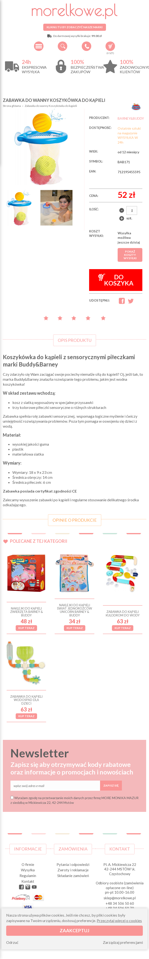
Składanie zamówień (73, 875)
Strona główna (12, 106)
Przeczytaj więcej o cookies (119, 920)
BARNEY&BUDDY (131, 118)
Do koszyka (115, 280)
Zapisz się (111, 785)
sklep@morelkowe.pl (120, 898)
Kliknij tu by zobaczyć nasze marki (75, 27)
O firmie (28, 864)
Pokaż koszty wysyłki (130, 255)
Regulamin (27, 875)
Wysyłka (28, 870)
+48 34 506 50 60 (86, 46)
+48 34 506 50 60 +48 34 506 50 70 (120, 905)
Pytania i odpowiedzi (73, 864)
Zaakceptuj (74, 930)
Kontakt (27, 881)
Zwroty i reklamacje (73, 870)
